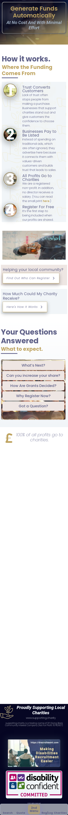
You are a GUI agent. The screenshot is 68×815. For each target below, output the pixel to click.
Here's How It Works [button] (25, 307)
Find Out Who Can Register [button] (31, 278)
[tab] (33, 365)
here (46, 201)
